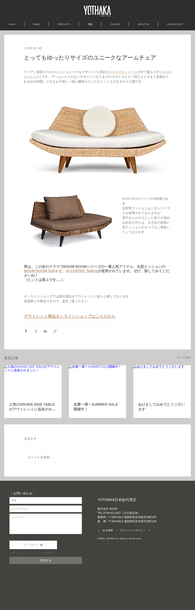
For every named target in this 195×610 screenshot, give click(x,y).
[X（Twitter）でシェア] (35, 331)
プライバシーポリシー (132, 530)
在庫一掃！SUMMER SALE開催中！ (96, 406)
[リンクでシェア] (55, 331)
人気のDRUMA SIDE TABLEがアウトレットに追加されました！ (32, 407)
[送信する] (45, 560)
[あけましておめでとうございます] (162, 381)
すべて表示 (184, 357)
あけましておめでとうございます (161, 406)
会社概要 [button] (108, 530)
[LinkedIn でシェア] (45, 331)
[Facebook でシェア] (26, 331)
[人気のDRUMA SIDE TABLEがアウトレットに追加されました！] (33, 381)
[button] (33, 545)
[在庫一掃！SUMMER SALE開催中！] (97, 381)
